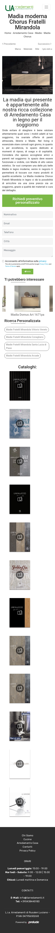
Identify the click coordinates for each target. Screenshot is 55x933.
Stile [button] (37, 49)
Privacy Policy (44, 264)
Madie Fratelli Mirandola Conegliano (24, 337)
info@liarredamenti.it (32, 897)
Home (8, 33)
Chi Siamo (27, 835)
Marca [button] (18, 49)
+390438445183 (30, 901)
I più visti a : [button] (47, 49)
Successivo (44, 44)
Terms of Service (10, 266)
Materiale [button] (28, 49)
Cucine (27, 839)
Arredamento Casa (23, 33)
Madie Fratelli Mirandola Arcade (22, 355)
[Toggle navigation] (46, 7)
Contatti (27, 846)
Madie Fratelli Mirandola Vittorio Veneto (26, 329)
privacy (42, 261)
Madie (38, 33)
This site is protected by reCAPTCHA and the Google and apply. (28, 265)
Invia (27, 271)
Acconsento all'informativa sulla (25, 261)
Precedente (9, 44)
